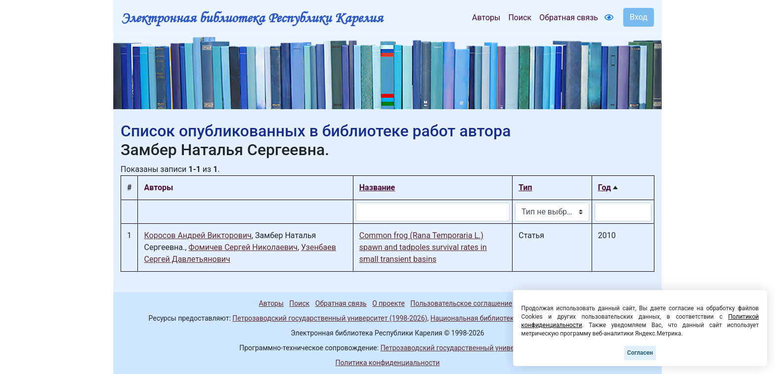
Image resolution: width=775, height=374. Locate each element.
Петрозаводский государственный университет (458, 348)
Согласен (640, 352)
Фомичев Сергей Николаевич (243, 247)
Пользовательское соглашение (461, 303)
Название (377, 187)
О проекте (388, 303)
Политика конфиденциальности (387, 363)
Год (604, 187)
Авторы (486, 17)
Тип (525, 187)
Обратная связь (568, 17)
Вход (638, 17)
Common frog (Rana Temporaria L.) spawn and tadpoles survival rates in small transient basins (423, 247)
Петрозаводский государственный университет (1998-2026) (329, 318)
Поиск (519, 17)
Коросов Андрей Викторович (197, 235)
